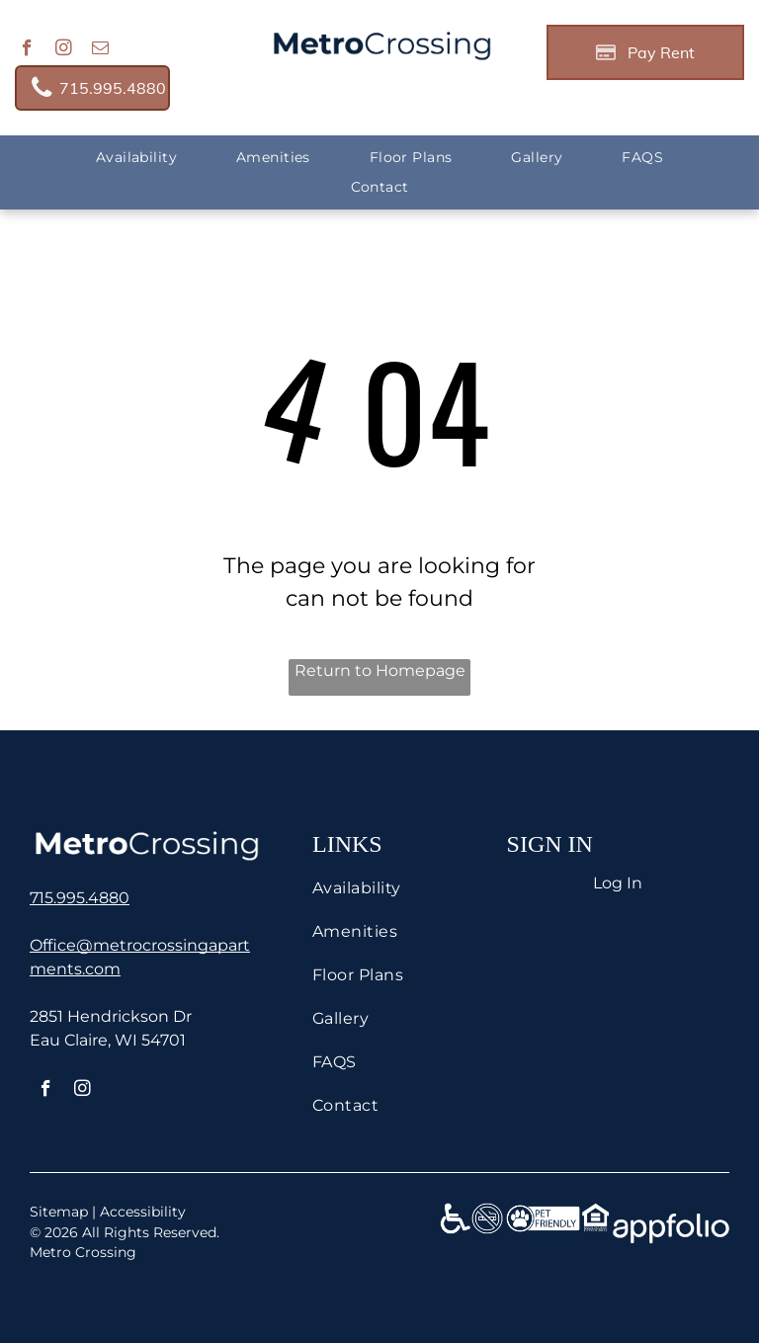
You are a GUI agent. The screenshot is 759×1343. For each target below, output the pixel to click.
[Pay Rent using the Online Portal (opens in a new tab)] (645, 52)
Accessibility (143, 1211)
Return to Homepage (380, 670)
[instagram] (63, 50)
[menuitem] (136, 157)
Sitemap (59, 1211)
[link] (92, 88)
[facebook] (27, 50)
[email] (100, 50)
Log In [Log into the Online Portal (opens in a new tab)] (617, 883)
